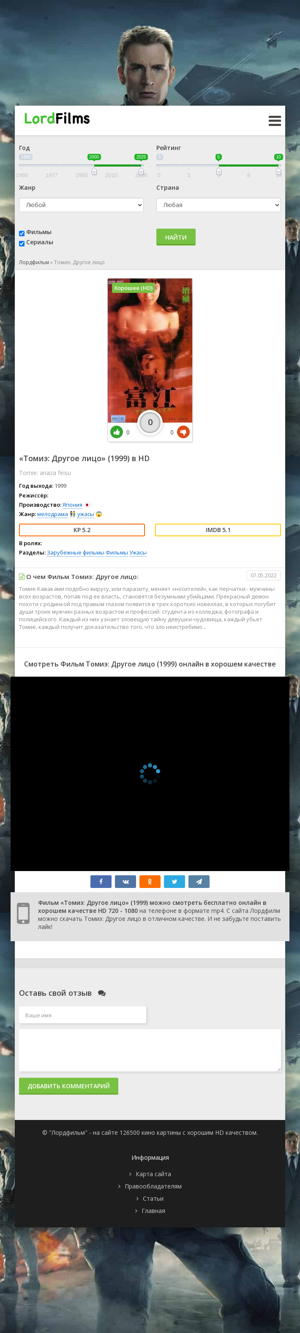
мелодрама (52, 514)
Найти (176, 237)
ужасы (85, 514)
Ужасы (138, 552)
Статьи (153, 1198)
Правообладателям (153, 1186)
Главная (153, 1211)
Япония (72, 504)
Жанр (27, 187)
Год (24, 148)
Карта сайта (153, 1174)
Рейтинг (168, 148)
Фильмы (39, 232)
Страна (167, 187)
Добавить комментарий (68, 1086)
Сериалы (39, 242)
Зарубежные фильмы (75, 552)
